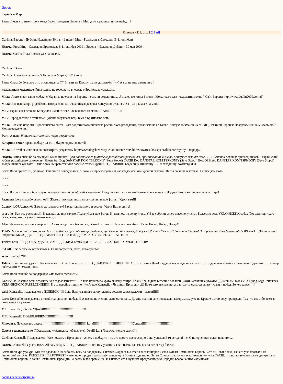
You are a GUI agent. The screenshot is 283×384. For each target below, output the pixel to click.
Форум (6, 7)
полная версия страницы (18, 377)
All (158, 32)
